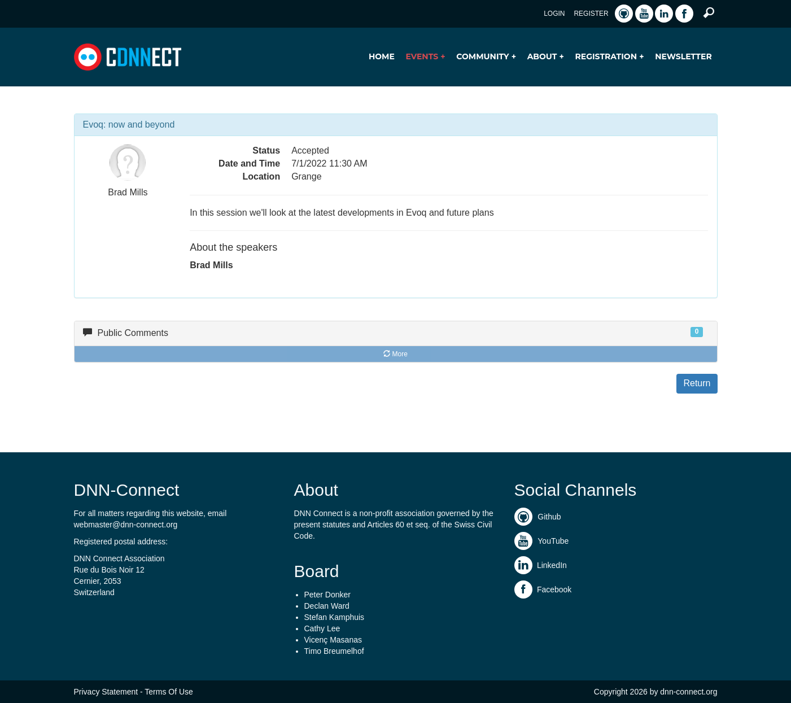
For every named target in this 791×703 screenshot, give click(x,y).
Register (591, 14)
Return (696, 383)
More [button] (395, 354)
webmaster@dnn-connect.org (126, 524)
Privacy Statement (106, 691)
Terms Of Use (169, 691)
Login (554, 14)
